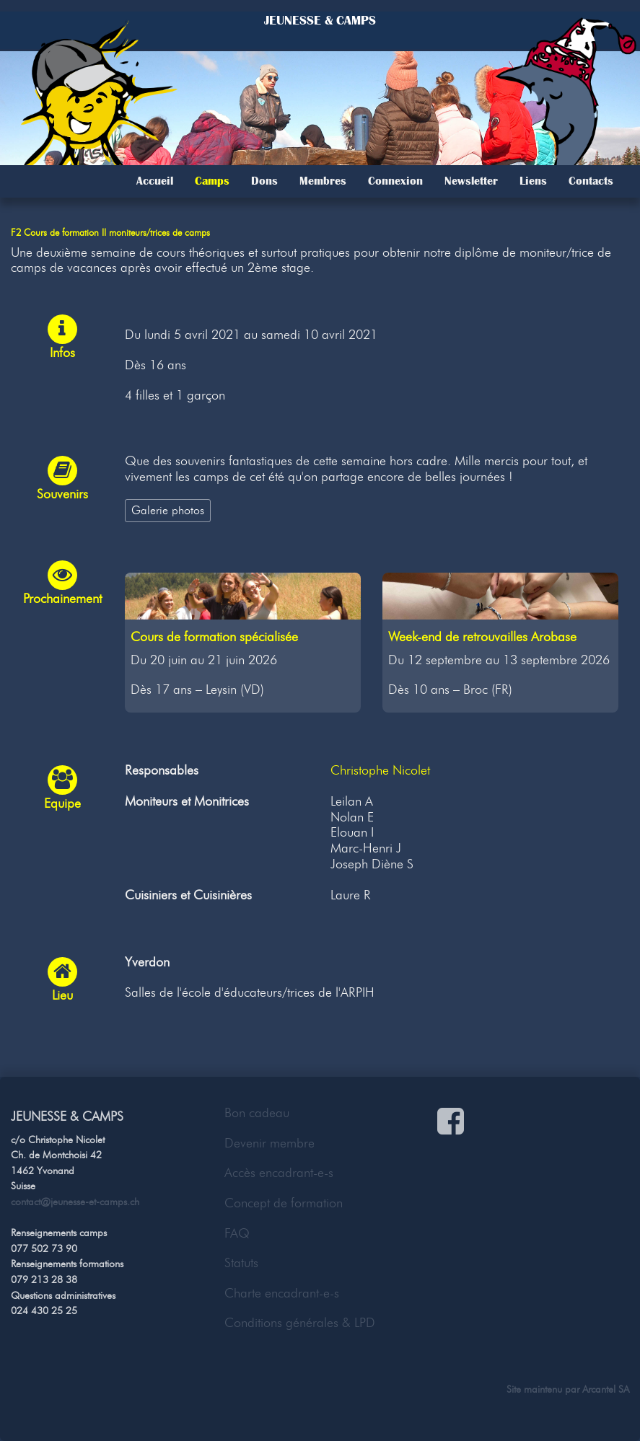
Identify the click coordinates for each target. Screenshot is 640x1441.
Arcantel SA (605, 1389)
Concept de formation (283, 1203)
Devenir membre (269, 1143)
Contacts (591, 181)
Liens (533, 181)
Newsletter (471, 181)
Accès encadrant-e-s (278, 1173)
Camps (212, 181)
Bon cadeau (256, 1113)
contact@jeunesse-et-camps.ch (75, 1201)
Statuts (241, 1263)
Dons (264, 181)
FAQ (237, 1233)
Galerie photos (167, 510)
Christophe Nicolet (380, 770)
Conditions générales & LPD (299, 1323)
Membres (322, 181)
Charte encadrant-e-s (281, 1293)
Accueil (154, 181)
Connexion (395, 181)
